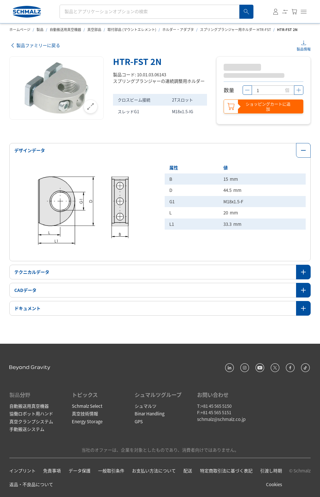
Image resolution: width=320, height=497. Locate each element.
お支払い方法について (154, 470)
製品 (40, 29)
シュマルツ (145, 406)
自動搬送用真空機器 (65, 29)
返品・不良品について (31, 484)
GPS (139, 421)
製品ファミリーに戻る (34, 45)
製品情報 (304, 49)
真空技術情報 (85, 413)
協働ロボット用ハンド (31, 413)
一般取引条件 (111, 470)
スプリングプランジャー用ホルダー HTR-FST (235, 29)
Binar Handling (149, 413)
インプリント (22, 470)
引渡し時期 (271, 470)
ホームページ (19, 29)
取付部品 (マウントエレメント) (131, 29)
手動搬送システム (26, 429)
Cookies (274, 484)
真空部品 (94, 29)
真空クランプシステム (31, 421)
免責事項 (52, 470)
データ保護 (80, 470)
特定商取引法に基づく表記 (226, 470)
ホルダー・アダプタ (178, 29)
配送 (187, 470)
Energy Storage (87, 421)
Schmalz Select (87, 406)
